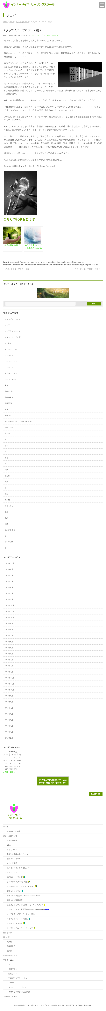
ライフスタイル (11, 379)
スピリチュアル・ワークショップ (20, 928)
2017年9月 (9, 696)
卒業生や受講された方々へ (16, 854)
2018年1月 (9, 672)
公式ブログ (9, 416)
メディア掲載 (11, 863)
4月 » (12, 772)
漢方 (6, 494)
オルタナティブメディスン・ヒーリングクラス (25, 905)
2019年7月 (9, 581)
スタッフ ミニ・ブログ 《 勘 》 (17, 269)
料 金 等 (6, 937)
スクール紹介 (11, 840)
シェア (7, 325)
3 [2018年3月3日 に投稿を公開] (16, 757)
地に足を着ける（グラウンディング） (19, 422)
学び (6, 446)
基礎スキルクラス (14, 891)
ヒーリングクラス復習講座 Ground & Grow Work (27, 909)
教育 (6, 458)
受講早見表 (10, 946)
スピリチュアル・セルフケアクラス (21, 886)
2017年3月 (9, 732)
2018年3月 (9, 660)
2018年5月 (9, 648)
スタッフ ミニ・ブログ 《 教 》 (89, 269)
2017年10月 (9, 690)
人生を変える (10, 397)
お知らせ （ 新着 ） (13, 831)
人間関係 (8, 403)
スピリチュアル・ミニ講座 (17, 919)
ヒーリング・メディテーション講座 (20, 914)
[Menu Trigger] (102, 5)
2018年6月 (9, 642)
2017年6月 (9, 714)
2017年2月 (9, 738)
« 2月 (5, 772)
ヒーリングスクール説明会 (17, 882)
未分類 (7, 476)
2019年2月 (9, 599)
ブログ (7, 964)
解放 (6, 524)
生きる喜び (9, 506)
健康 (6, 409)
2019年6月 (9, 587)
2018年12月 (9, 605)
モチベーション (52, 35)
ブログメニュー (9, 960)
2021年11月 (9, 563)
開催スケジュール (10, 955)
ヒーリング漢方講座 (15, 923)
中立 (6, 385)
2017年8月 (9, 702)
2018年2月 (9, 666)
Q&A (7, 845)
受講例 (8, 951)
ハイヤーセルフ (11, 361)
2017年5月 (9, 720)
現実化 (7, 500)
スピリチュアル (11, 349)
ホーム (5, 827)
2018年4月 (9, 654)
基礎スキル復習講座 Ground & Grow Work (22, 896)
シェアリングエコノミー (14, 331)
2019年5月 (9, 593)
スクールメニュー (10, 872)
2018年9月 (9, 624)
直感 (6, 512)
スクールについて (10, 836)
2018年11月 (9, 612)
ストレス (8, 343)
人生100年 (9, 391)
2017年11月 (9, 684)
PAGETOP (95, 794)
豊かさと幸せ (10, 530)
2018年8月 (9, 629)
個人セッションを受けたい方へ (18, 868)
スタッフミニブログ (38, 35)
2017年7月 (9, 708)
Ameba (9, 983)
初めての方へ (11, 850)
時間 (6, 470)
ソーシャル (9, 355)
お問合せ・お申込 (10, 997)
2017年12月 (9, 678)
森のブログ (11, 974)
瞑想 (6, 518)
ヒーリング (9, 367)
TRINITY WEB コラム (16, 978)
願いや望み (9, 542)
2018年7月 (9, 635)
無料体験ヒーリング (15, 877)
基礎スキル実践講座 (13, 900)
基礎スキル (9, 427)
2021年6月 (9, 569)
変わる (7, 433)
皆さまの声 (7, 933)
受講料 (8, 942)
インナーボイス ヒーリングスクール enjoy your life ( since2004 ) (50, 1005)
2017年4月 (9, 726)
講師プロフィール (13, 859)
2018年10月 (9, 618)
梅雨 (6, 482)
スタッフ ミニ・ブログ (15, 987)
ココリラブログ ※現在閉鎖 (17, 992)
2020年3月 (9, 575)
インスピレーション (12, 319)
